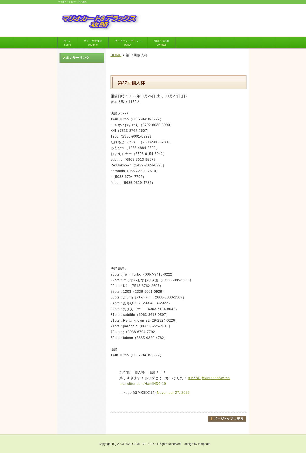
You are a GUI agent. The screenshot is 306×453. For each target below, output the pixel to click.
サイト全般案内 (93, 42)
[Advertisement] (195, 18)
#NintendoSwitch (216, 378)
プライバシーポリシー (128, 42)
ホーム (68, 42)
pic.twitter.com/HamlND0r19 (142, 383)
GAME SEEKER (143, 444)
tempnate (204, 444)
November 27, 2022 (173, 392)
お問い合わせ (161, 42)
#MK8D (194, 378)
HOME (115, 55)
